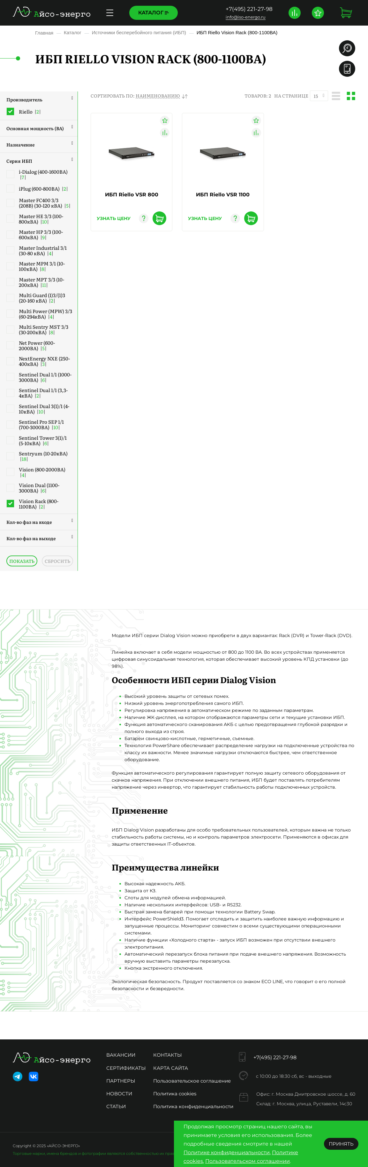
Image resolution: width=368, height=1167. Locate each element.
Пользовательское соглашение (192, 1081)
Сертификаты (126, 1068)
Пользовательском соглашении (247, 1161)
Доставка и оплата (216, 12)
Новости (119, 1094)
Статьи (116, 1106)
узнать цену (114, 218)
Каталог (153, 13)
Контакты (167, 1055)
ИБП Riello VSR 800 (131, 195)
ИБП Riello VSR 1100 (223, 195)
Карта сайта (170, 1068)
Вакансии (120, 1055)
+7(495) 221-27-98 (249, 9)
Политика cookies (174, 1094)
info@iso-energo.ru (246, 17)
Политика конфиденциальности (193, 1106)
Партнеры (120, 1081)
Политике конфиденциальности (227, 1152)
